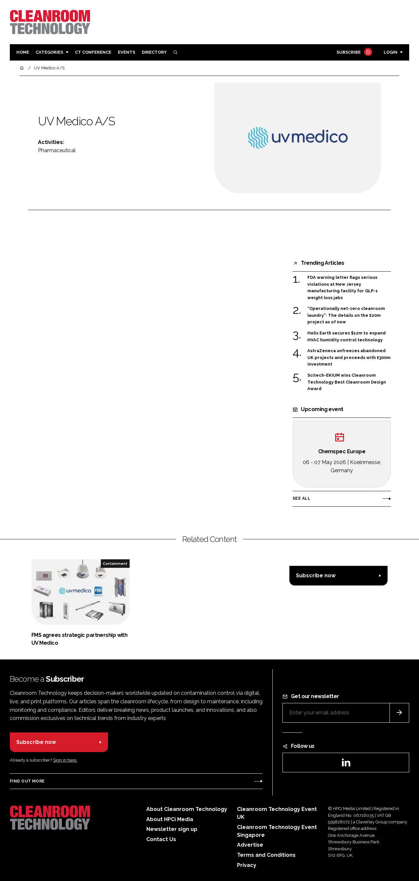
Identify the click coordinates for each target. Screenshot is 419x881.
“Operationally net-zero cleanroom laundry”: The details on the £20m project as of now (346, 315)
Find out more (27, 781)
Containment (115, 564)
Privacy (246, 865)
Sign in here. (65, 760)
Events (126, 52)
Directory (154, 52)
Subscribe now (316, 575)
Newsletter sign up (171, 829)
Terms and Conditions (266, 855)
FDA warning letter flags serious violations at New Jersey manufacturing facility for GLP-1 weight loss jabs (342, 287)
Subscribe (354, 52)
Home (22, 52)
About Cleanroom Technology (186, 809)
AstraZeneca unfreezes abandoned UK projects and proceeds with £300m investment (349, 357)
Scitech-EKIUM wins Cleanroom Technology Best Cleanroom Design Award (346, 382)
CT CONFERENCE (93, 52)
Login (390, 52)
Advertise (250, 845)
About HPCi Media (169, 819)
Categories (49, 52)
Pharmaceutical (57, 150)
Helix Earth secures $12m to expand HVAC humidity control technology (346, 336)
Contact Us (161, 839)
